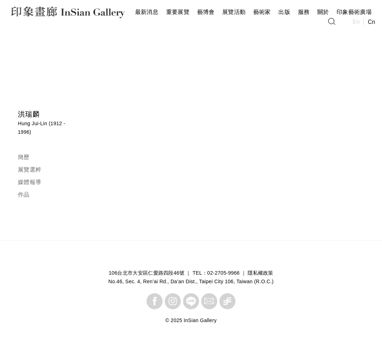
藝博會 (206, 12)
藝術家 (262, 12)
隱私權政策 (260, 273)
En (356, 22)
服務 (304, 12)
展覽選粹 (29, 170)
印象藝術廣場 (354, 12)
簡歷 (24, 157)
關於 (323, 12)
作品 (24, 195)
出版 (284, 12)
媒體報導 (29, 182)
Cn (371, 22)
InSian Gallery (38, 13)
